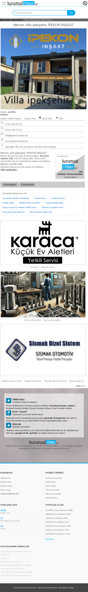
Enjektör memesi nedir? (12, 381)
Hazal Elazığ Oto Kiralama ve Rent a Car (17, 551)
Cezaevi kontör (58, 198)
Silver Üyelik (51, 486)
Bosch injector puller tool (41, 212)
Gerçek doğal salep (55, 203)
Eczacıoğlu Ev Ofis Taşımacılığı (13, 569)
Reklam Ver (80, 386)
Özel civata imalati (32, 320)
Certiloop (4, 558)
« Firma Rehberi (9, 185)
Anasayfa (6, 20)
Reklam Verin (6, 482)
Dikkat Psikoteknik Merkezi (11, 562)
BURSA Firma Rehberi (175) (57, 530)
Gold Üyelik (50, 482)
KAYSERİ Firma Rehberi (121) (58, 534)
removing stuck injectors (13, 212)
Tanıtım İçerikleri (52, 490)
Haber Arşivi (5, 490)
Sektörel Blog (6, 486)
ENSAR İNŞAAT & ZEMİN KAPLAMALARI (17, 565)
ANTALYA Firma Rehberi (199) (58, 526)
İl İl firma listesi (27, 185)
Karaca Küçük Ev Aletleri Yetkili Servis (20, 207)
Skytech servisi (47, 267)
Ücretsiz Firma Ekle (54, 478)
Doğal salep (8, 203)
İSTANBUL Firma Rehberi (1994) (59, 510)
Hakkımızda (5, 478)
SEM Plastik (5, 555)
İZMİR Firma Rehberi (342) (57, 518)
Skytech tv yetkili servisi (52, 207)
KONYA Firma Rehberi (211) (57, 522)
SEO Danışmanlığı (53, 494)
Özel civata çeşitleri (52, 320)
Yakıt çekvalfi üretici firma (55, 381)
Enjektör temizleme (33, 381)
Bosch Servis (40, 198)
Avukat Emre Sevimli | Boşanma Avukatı (16, 572)
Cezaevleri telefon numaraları (16, 198)
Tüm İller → (51, 539)
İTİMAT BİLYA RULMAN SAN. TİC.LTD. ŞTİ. (17, 575)
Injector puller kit (76, 381)
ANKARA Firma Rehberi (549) (58, 514)
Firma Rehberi (17, 20)
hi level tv (34, 267)
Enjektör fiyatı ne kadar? (30, 203)
